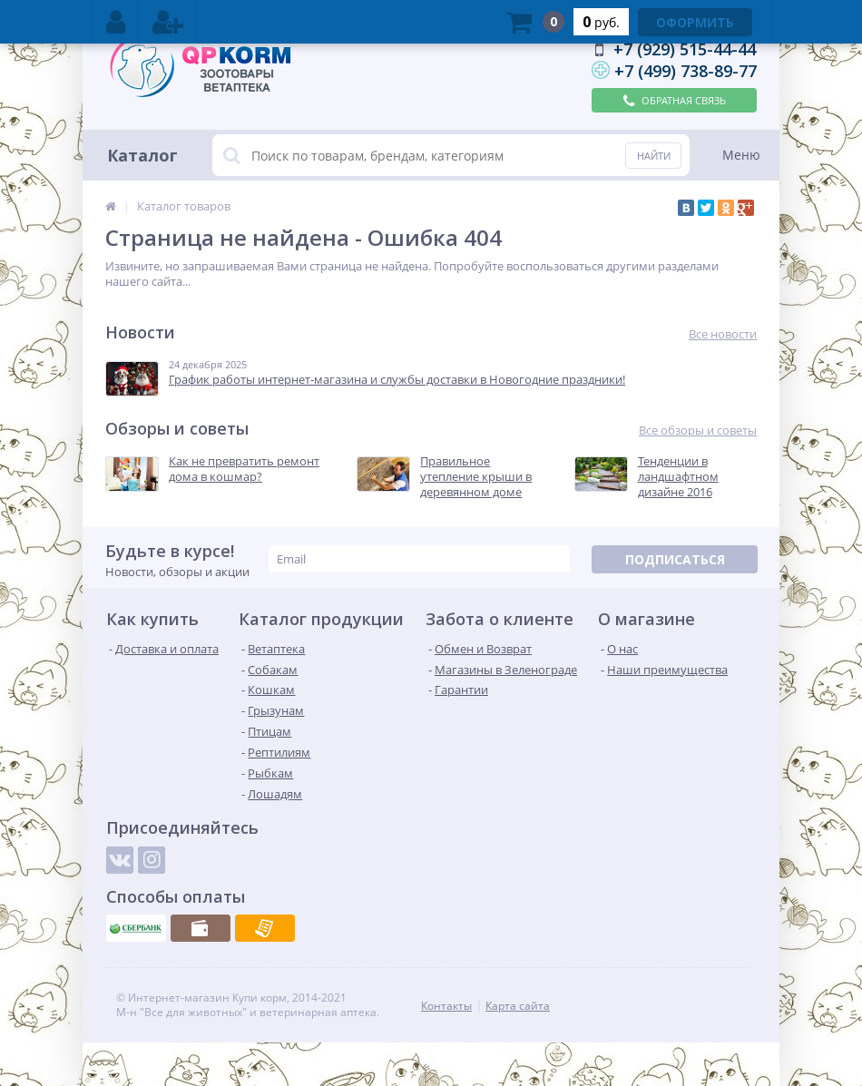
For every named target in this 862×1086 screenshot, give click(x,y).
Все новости (723, 334)
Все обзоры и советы (698, 430)
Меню (741, 154)
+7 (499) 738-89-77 (685, 71)
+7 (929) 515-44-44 (684, 49)
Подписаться (675, 559)
